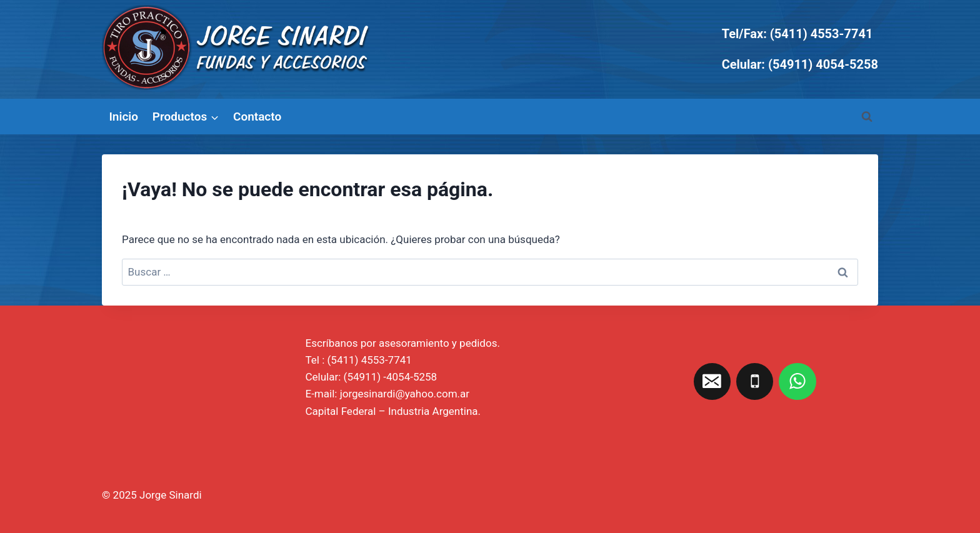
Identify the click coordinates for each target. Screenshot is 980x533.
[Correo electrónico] (712, 382)
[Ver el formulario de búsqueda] (867, 117)
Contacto (257, 116)
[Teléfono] (755, 382)
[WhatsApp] (797, 382)
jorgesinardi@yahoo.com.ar (404, 393)
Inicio (123, 116)
